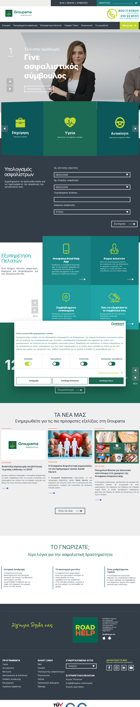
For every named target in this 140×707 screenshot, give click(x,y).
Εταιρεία (6, 25)
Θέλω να (127, 25)
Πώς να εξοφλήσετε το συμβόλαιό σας (114, 309)
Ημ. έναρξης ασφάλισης (66, 180)
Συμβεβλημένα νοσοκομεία (66, 309)
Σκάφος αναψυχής (11, 679)
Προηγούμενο (10, 81)
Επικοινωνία (86, 25)
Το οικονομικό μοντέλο (67, 569)
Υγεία (5, 664)
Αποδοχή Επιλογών (70, 381)
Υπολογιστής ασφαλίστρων (51, 671)
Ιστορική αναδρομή (14, 569)
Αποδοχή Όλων (106, 381)
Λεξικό (41, 679)
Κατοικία (6, 671)
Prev (34, 302)
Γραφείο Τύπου (71, 25)
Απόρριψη (33, 381)
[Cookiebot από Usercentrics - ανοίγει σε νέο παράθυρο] (113, 324)
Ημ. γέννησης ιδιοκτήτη (66, 168)
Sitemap (41, 686)
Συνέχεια (124, 223)
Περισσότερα (38, 88)
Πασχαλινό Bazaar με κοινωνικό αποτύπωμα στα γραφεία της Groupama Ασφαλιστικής (113, 473)
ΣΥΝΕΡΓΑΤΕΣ (82, 3)
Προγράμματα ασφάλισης (25, 25)
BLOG (62, 3)
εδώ (113, 349)
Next (34, 310)
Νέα (40, 664)
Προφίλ (41, 668)
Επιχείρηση (8, 683)
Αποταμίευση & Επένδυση (14, 675)
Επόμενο (10, 88)
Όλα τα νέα (70, 510)
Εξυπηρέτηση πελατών (51, 25)
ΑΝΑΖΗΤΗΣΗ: (105, 3)
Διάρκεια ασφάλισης (64, 205)
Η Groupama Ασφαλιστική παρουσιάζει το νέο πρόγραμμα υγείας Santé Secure (70, 469)
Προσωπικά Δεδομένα (48, 683)
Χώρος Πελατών (74, 679)
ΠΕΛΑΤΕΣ (70, 3)
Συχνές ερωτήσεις (75, 687)
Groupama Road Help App (66, 260)
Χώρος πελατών (114, 258)
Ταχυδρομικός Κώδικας (65, 192)
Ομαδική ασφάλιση (11, 686)
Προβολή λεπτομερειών (108, 373)
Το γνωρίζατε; (101, 25)
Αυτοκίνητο (8, 668)
